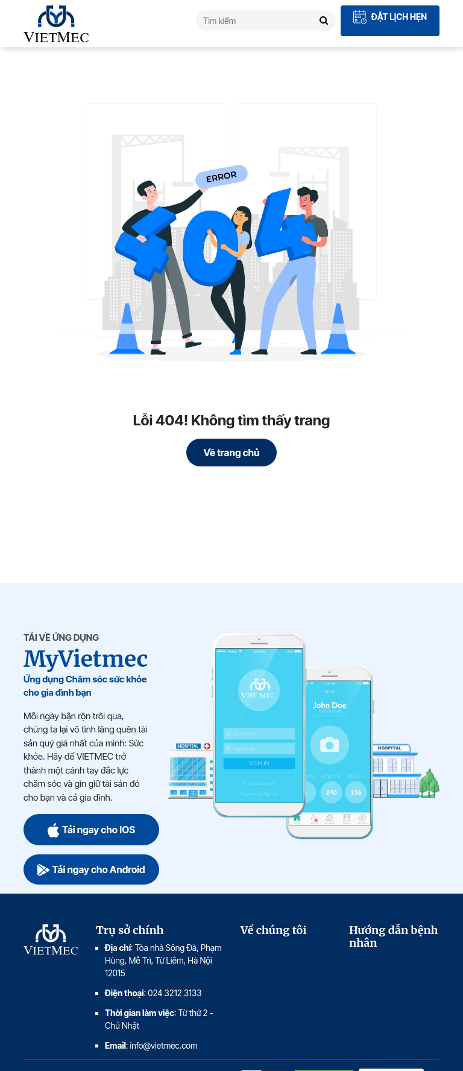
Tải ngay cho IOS (91, 829)
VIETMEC (56, 23)
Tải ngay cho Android (91, 869)
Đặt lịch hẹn (390, 17)
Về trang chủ (232, 453)
